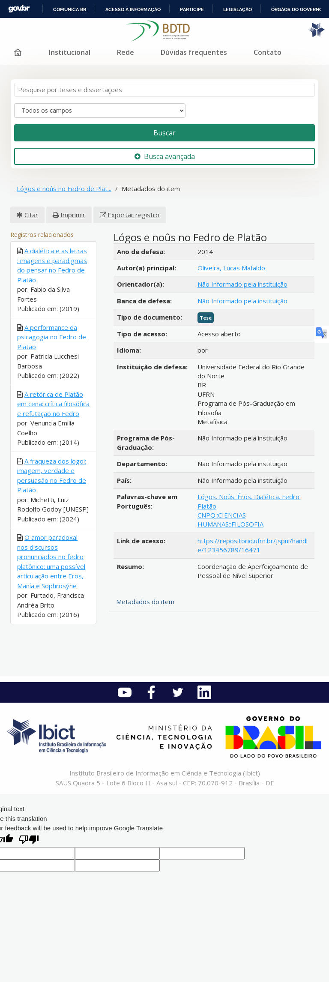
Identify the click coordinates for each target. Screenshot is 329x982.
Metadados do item (145, 601)
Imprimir (72, 214)
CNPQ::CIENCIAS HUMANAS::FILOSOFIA (230, 519)
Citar (31, 214)
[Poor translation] (29, 840)
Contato (267, 52)
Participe (192, 9)
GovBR (19, 9)
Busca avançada (165, 156)
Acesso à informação (133, 9)
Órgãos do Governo (297, 9)
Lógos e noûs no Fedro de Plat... (64, 188)
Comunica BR (69, 9)
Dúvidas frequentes (194, 52)
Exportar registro (133, 214)
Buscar (164, 133)
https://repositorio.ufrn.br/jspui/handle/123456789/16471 (252, 545)
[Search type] (99, 110)
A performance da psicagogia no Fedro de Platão (51, 337)
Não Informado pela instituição (242, 284)
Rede (125, 52)
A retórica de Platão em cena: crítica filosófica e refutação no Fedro (53, 404)
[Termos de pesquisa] (164, 90)
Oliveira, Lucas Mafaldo (231, 267)
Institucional (69, 52)
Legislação (237, 9)
